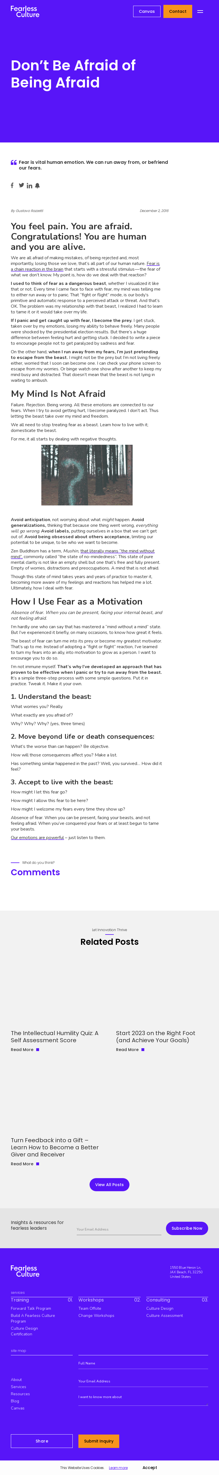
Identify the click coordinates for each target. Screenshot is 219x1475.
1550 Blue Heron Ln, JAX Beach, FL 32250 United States (186, 1272)
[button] (200, 11)
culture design (159, 1308)
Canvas (147, 11)
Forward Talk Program (31, 1308)
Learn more (118, 1468)
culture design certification (24, 1331)
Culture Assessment (164, 1315)
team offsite (89, 1308)
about (16, 1379)
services (18, 1387)
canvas (18, 1408)
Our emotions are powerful (37, 838)
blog (15, 1401)
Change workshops (96, 1315)
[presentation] (121, 1421)
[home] (25, 11)
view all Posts (109, 1185)
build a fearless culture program (33, 1318)
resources (20, 1394)
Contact (177, 11)
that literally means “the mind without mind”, (83, 554)
